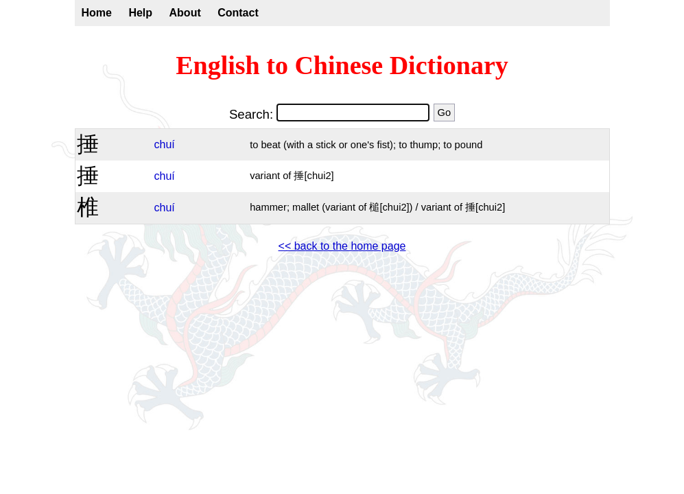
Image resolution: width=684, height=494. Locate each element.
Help (140, 13)
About (185, 13)
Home (97, 13)
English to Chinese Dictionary (342, 65)
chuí (164, 144)
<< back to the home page (342, 246)
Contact (238, 13)
